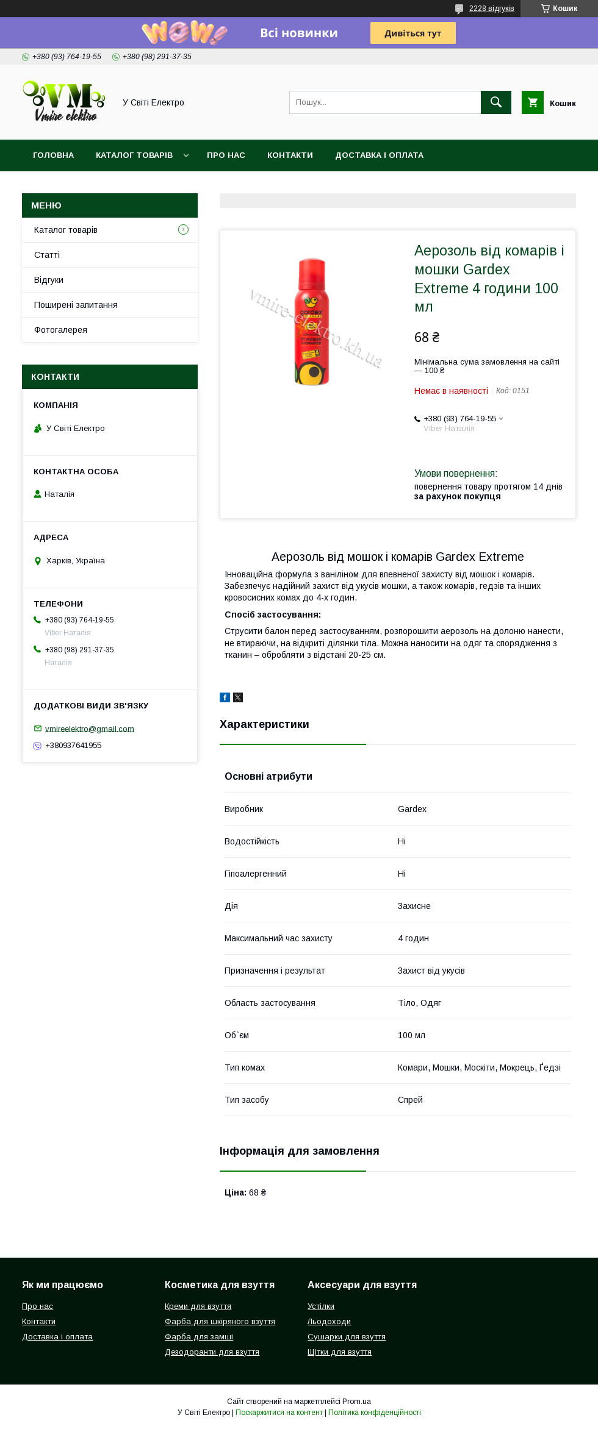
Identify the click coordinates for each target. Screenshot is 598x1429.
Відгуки (48, 280)
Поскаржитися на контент (279, 1412)
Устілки (321, 1306)
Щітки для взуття (340, 1351)
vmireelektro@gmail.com (89, 728)
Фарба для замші (199, 1336)
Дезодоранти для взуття (212, 1351)
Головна (53, 155)
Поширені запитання (76, 305)
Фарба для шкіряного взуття (220, 1321)
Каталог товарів (134, 155)
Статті (47, 255)
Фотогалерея (60, 330)
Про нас (226, 155)
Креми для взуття (198, 1306)
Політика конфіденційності (374, 1412)
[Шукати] (496, 102)
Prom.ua (356, 1401)
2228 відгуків (491, 8)
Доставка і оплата (379, 155)
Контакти (290, 155)
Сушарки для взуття (347, 1336)
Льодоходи (329, 1321)
